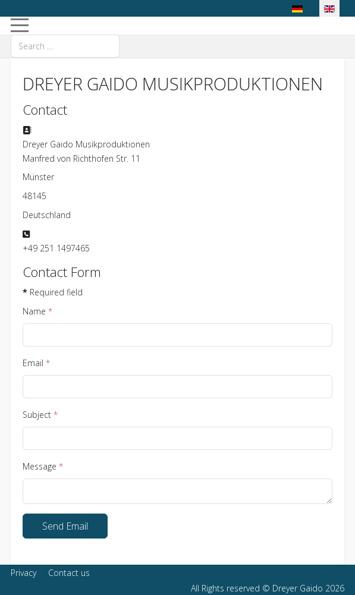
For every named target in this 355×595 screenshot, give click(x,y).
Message (43, 466)
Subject (40, 414)
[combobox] (65, 46)
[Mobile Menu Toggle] (20, 25)
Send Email (65, 526)
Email (36, 363)
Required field (53, 292)
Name (37, 311)
